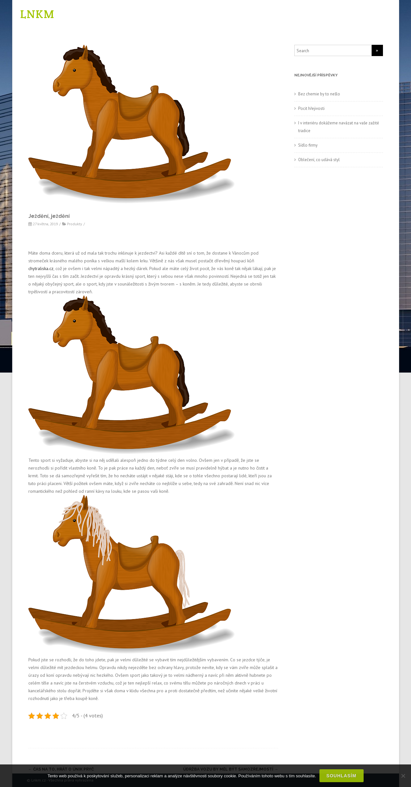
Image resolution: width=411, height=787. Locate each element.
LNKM (37, 14)
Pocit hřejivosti (311, 108)
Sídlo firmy (308, 145)
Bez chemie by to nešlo (319, 94)
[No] (403, 775)
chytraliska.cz (41, 268)
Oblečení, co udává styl (319, 159)
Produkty (74, 223)
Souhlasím (342, 775)
